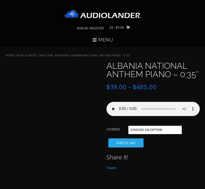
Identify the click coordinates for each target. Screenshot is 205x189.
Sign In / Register (90, 28)
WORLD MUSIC (27, 55)
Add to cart (125, 143)
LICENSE (113, 129)
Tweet (111, 167)
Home (9, 55)
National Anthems (54, 55)
